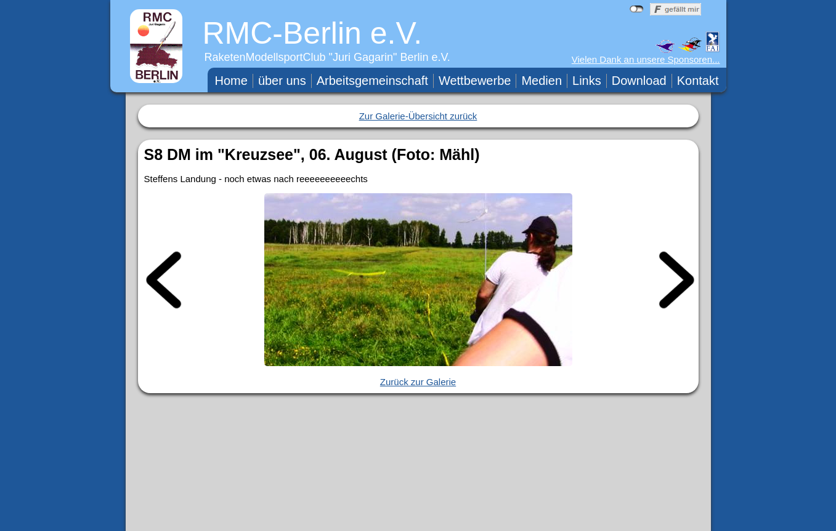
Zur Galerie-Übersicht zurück (418, 116)
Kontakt (698, 80)
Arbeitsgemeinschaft (372, 80)
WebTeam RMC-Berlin (511, 518)
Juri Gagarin (363, 57)
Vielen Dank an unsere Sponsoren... (646, 59)
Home (231, 80)
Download (639, 80)
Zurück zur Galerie (418, 382)
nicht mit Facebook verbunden (637, 9)
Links (586, 80)
